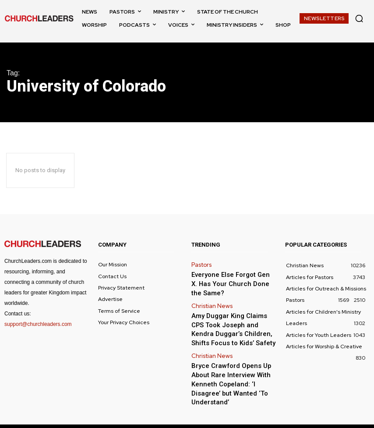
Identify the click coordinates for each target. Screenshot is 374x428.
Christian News (210, 301)
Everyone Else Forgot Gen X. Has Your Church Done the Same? (228, 281)
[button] (359, 18)
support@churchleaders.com (38, 324)
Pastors (200, 264)
